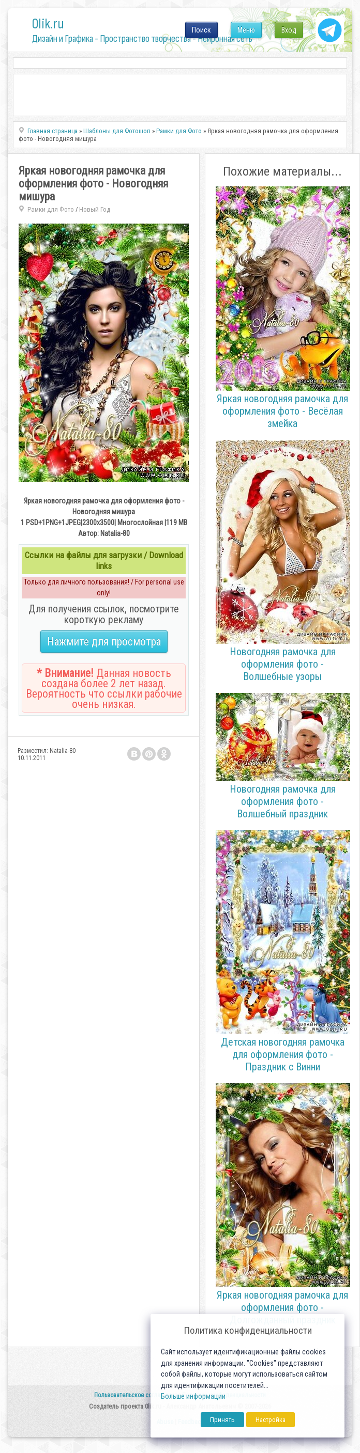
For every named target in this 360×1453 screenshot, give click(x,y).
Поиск (201, 30)
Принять (222, 1420)
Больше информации (193, 1396)
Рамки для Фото (50, 209)
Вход (288, 30)
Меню (246, 30)
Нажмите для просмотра (104, 641)
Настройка (271, 1420)
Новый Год (94, 209)
